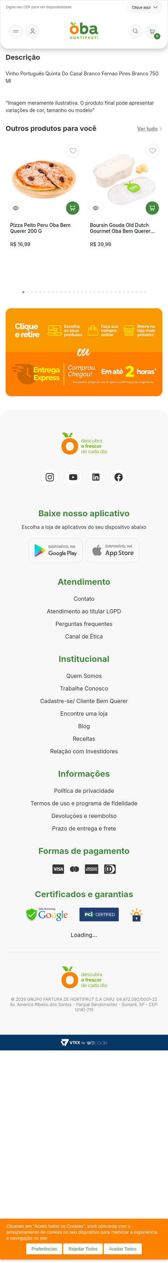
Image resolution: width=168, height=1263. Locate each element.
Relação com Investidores (84, 751)
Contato (84, 598)
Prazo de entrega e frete (84, 828)
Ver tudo (149, 129)
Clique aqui (145, 7)
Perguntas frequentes (84, 623)
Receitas (84, 738)
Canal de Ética (84, 636)
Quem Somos (84, 675)
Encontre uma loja (84, 713)
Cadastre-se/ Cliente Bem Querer (84, 700)
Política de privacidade (84, 790)
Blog (84, 726)
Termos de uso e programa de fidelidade (83, 803)
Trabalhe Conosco (84, 688)
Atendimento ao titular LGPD (84, 611)
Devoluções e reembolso (84, 815)
